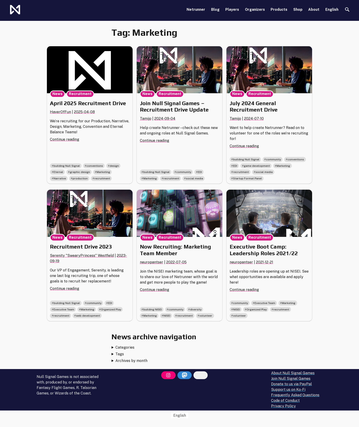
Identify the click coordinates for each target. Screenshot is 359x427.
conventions (95, 165)
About (313, 9)
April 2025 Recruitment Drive (88, 103)
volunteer (205, 315)
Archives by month (131, 361)
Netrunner (196, 9)
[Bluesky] (200, 375)
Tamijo (145, 118)
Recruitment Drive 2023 (81, 247)
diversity (195, 309)
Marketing (103, 172)
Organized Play (111, 309)
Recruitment (80, 94)
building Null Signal (67, 165)
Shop (297, 9)
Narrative (60, 178)
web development (88, 315)
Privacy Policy (283, 406)
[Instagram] (168, 375)
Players (232, 9)
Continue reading (64, 139)
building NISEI (152, 309)
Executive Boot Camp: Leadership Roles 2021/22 (264, 250)
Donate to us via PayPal (291, 384)
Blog (215, 9)
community (183, 172)
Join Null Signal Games (290, 378)
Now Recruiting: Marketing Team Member (175, 250)
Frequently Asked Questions (295, 395)
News (57, 94)
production (80, 178)
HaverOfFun (60, 112)
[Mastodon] (184, 375)
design (114, 165)
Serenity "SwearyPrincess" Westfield (82, 255)
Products (279, 9)
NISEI (166, 315)
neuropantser (151, 262)
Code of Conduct (285, 400)
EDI (200, 172)
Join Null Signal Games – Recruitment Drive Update (174, 106)
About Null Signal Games (293, 373)
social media (194, 178)
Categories (124, 347)
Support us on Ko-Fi (288, 389)
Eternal (58, 172)
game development (257, 165)
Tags (119, 354)
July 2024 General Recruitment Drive (253, 106)
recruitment (102, 178)
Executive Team (64, 309)
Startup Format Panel (247, 178)
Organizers (255, 9)
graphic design (80, 172)
